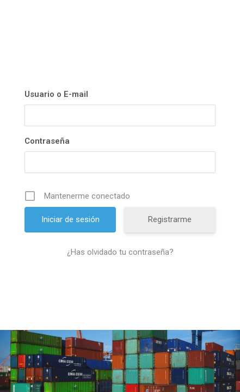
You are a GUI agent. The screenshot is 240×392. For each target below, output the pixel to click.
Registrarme (170, 219)
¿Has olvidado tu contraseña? (120, 252)
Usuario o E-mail (56, 94)
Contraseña (47, 141)
